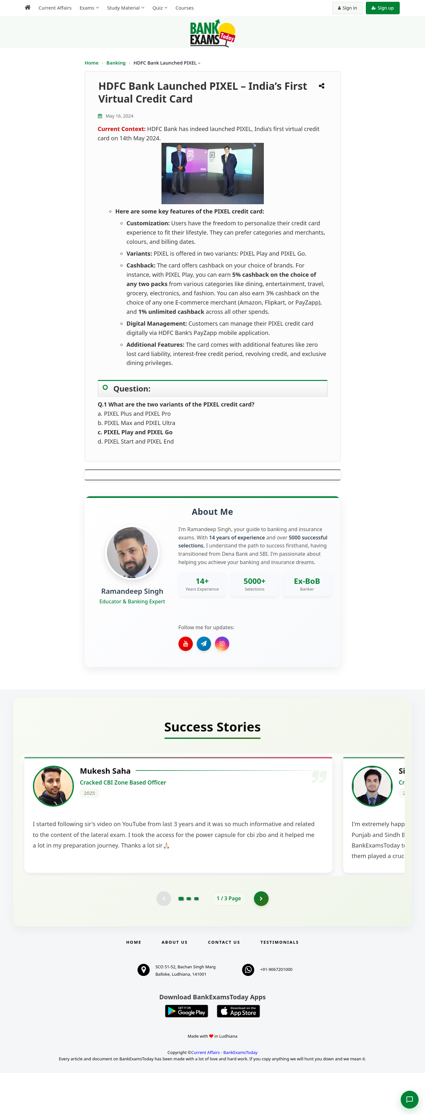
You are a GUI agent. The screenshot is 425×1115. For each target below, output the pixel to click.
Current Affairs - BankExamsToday (224, 1094)
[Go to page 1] (181, 939)
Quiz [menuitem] (158, 7)
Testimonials (279, 984)
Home (92, 62)
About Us (175, 984)
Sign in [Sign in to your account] (347, 8)
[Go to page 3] (196, 940)
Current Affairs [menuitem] (55, 7)
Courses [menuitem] (185, 7)
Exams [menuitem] (87, 7)
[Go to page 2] (188, 940)
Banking (116, 62)
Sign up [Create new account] (383, 8)
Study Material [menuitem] (123, 7)
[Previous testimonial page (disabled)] (163, 940)
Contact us (224, 984)
